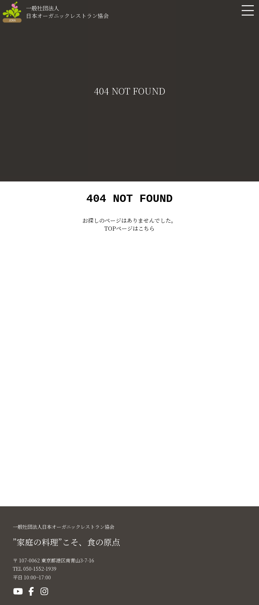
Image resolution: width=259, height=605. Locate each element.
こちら (146, 230)
